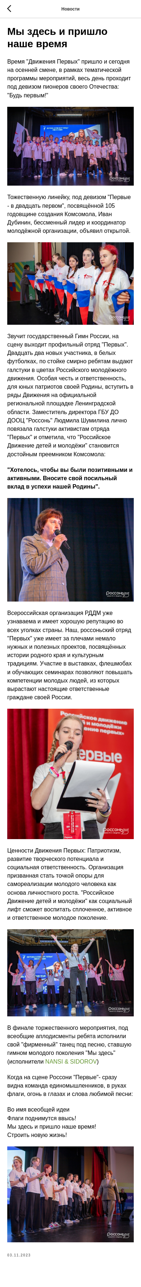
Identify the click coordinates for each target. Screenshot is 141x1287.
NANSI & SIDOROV (71, 1062)
